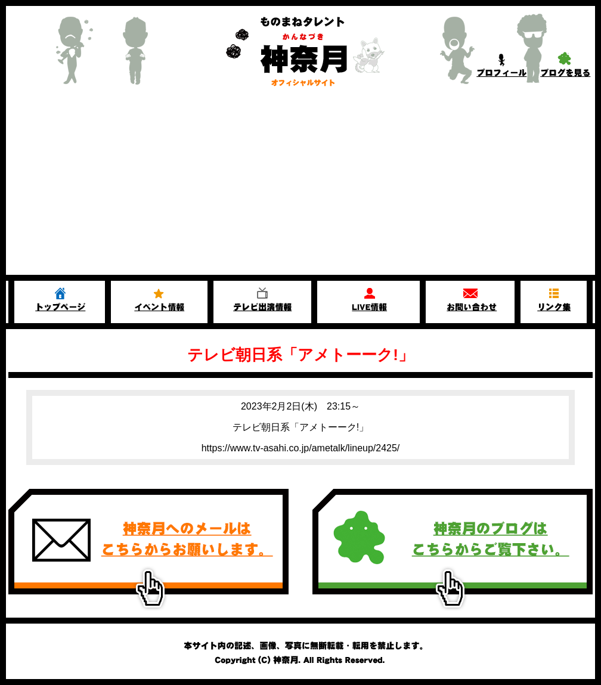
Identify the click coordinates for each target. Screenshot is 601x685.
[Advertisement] (300, 185)
